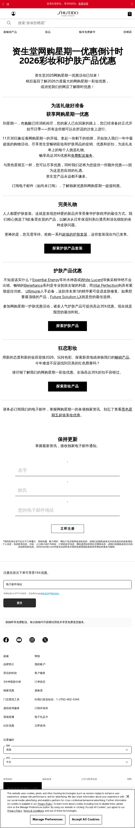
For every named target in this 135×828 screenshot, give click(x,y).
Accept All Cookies (86, 819)
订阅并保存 (41, 708)
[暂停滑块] (8, 4)
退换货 (39, 690)
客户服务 (40, 673)
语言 (8, 758)
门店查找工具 (11, 699)
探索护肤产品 (67, 326)
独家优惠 (8, 690)
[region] (67, 808)
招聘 (129, 779)
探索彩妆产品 (67, 386)
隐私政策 (45, 594)
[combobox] (71, 23)
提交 (19, 602)
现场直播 (8, 717)
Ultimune (33, 291)
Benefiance (33, 286)
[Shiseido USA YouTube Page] (19, 640)
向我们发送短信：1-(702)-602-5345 (57, 699)
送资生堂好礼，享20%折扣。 (67, 4)
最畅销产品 (10, 32)
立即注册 (67, 529)
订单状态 (40, 682)
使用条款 (7, 779)
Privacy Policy (45, 804)
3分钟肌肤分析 (12, 682)
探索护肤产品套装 (67, 248)
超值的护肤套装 (74, 235)
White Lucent (92, 280)
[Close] (128, 796)
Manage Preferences (48, 819)
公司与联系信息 (89, 779)
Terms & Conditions (33, 811)
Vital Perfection (105, 286)
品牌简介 (8, 664)
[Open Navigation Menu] (5, 13)
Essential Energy (45, 280)
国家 (8, 745)
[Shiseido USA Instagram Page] (32, 640)
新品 (48, 32)
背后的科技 (10, 673)
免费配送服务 (82, 156)
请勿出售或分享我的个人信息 (22, 788)
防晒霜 (128, 32)
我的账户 (40, 664)
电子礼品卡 (41, 717)
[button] (130, 13)
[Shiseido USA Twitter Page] (45, 640)
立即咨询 (40, 726)
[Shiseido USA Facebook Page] (6, 640)
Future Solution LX (66, 297)
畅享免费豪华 (87, 32)
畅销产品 (122, 357)
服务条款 (55, 594)
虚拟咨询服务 (11, 708)
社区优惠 (8, 726)
